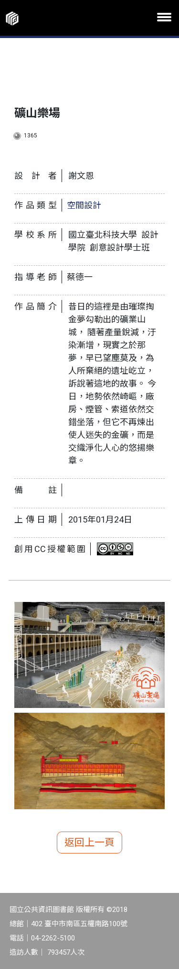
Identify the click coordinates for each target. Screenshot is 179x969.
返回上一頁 (89, 842)
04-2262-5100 (53, 938)
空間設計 (84, 205)
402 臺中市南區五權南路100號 (79, 924)
